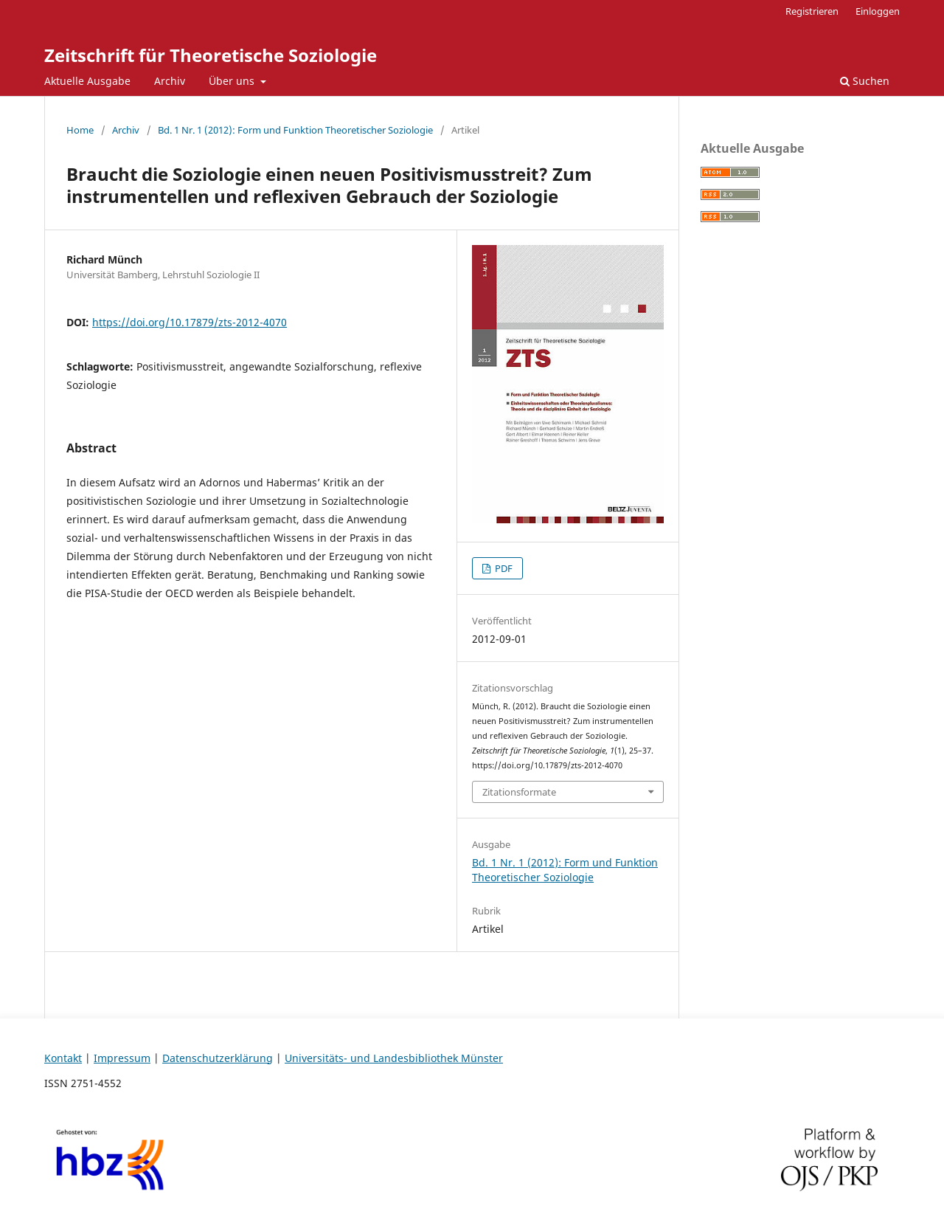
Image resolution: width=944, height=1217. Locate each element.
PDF (503, 568)
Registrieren (812, 11)
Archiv (169, 81)
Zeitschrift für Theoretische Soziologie (210, 55)
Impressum (122, 1058)
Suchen (864, 81)
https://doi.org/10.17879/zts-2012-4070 (189, 322)
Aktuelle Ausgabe (87, 81)
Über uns (233, 81)
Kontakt (63, 1058)
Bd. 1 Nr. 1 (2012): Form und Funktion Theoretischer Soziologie (295, 130)
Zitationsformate (519, 792)
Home (80, 130)
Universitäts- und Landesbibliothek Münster (394, 1058)
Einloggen (878, 11)
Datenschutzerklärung (217, 1058)
